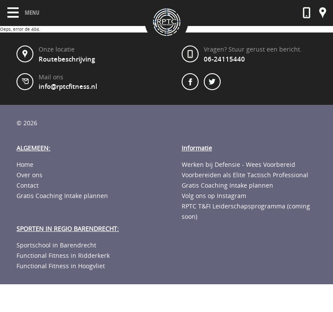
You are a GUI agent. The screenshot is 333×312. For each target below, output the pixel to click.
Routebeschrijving (67, 59)
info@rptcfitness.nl (68, 87)
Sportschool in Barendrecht (56, 245)
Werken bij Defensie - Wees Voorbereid (238, 164)
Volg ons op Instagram (214, 195)
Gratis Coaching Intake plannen (62, 195)
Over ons (29, 175)
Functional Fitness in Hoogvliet (60, 266)
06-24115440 (224, 59)
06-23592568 (306, 13)
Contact (27, 185)
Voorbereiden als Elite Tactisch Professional (245, 175)
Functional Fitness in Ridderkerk (63, 255)
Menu (23, 12)
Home (24, 164)
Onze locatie (322, 13)
